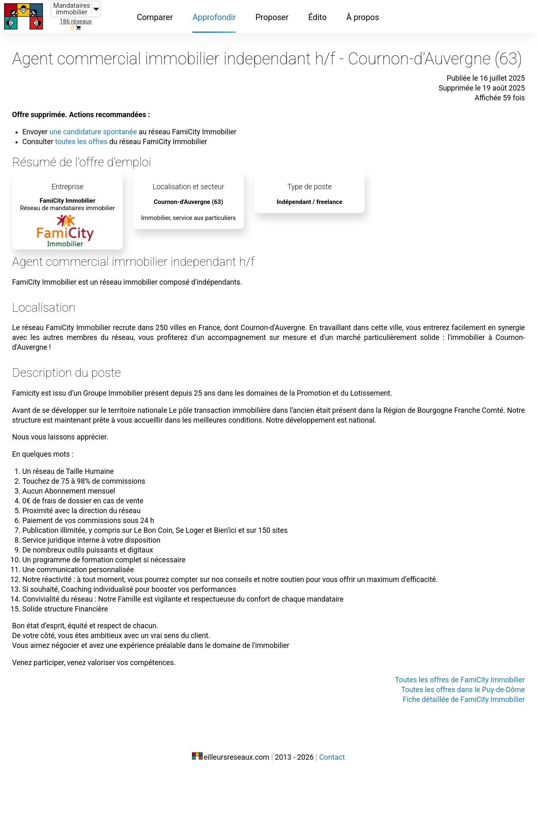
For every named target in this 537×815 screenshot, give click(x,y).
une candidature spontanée (113, 142)
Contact (332, 797)
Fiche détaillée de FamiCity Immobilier (445, 741)
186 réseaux (76, 21)
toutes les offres (100, 152)
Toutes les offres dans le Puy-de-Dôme (444, 731)
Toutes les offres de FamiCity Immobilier (440, 722)
